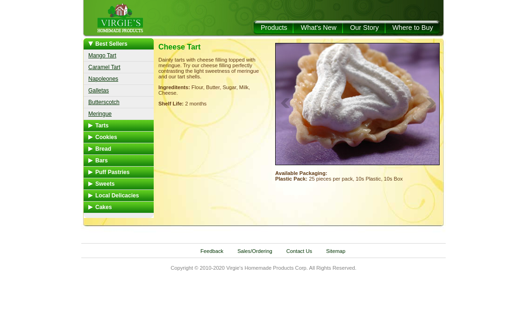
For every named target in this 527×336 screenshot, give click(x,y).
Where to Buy (412, 27)
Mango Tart (102, 55)
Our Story (364, 27)
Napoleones (103, 79)
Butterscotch (104, 102)
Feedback (211, 251)
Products (274, 27)
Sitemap (335, 251)
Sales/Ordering (254, 251)
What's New (318, 27)
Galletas (98, 90)
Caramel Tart (104, 67)
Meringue (100, 114)
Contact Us (299, 251)
